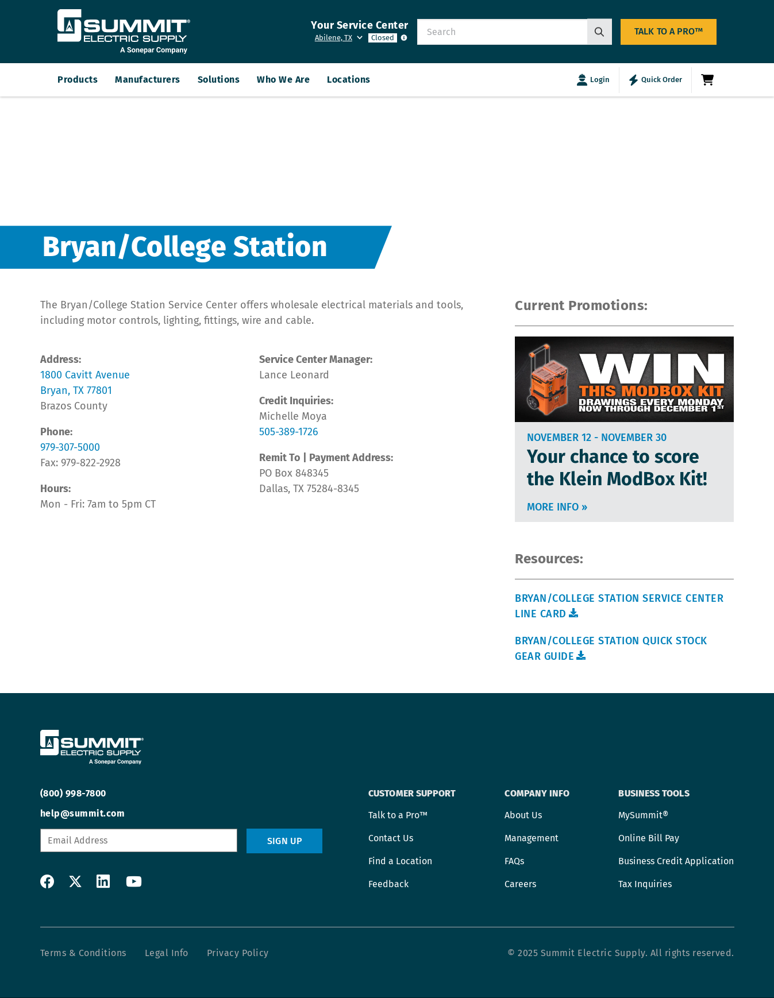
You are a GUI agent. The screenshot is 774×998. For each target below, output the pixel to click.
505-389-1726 (288, 431)
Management (532, 838)
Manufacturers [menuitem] (147, 79)
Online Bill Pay (648, 838)
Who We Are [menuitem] (283, 79)
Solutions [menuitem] (219, 79)
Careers (520, 884)
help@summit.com (82, 813)
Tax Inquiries (645, 884)
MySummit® (643, 815)
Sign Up (284, 840)
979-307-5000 (70, 447)
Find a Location (400, 861)
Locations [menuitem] (349, 79)
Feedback (388, 884)
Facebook (47, 881)
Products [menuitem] (77, 79)
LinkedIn (103, 881)
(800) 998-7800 (73, 793)
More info (557, 507)
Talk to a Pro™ (668, 31)
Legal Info (166, 952)
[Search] (599, 32)
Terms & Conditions (83, 952)
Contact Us (390, 838)
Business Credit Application (676, 861)
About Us (523, 815)
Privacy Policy (238, 952)
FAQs (514, 861)
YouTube (131, 881)
